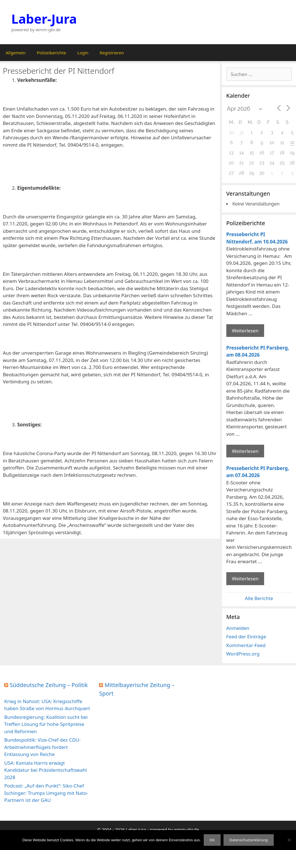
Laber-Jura (44, 18)
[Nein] (289, 840)
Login (82, 52)
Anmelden (237, 628)
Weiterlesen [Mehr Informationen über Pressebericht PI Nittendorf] (245, 330)
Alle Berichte (259, 598)
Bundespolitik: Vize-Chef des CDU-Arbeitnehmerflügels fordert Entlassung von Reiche (42, 747)
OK (212, 839)
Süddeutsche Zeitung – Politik (49, 685)
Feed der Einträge (246, 636)
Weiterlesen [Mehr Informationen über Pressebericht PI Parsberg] (245, 451)
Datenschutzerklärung (248, 839)
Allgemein (16, 52)
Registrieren (112, 52)
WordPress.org (243, 653)
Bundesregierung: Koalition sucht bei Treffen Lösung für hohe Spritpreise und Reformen (46, 724)
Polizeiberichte (51, 52)
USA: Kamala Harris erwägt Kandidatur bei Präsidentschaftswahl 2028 (45, 770)
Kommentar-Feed (246, 645)
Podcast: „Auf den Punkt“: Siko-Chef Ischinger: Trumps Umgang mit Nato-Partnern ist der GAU (46, 792)
